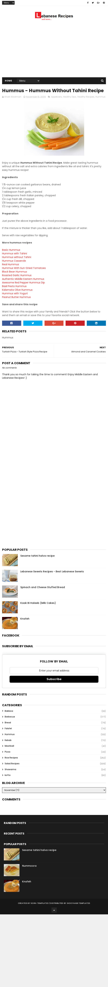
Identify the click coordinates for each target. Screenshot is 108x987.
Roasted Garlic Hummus (16, 282)
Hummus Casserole (14, 268)
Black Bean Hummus (14, 279)
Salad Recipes (12, 770)
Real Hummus (10, 271)
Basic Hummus (11, 257)
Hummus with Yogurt (15, 300)
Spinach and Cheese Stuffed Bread (42, 594)
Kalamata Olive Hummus (17, 297)
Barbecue (10, 723)
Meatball (9, 753)
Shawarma (10, 776)
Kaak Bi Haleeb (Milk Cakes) (38, 610)
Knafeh (24, 626)
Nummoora (29, 873)
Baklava (9, 718)
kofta (7, 782)
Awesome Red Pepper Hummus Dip (23, 290)
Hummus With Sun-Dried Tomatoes (24, 275)
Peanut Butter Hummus (16, 304)
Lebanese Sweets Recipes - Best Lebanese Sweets (52, 578)
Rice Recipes (11, 764)
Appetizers (56, 104)
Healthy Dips (69, 104)
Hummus (100, 104)
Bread (8, 729)
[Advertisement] (54, 50)
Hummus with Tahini (14, 260)
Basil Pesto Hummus (14, 293)
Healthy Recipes (85, 104)
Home (8, 80)
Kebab (8, 747)
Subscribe (54, 686)
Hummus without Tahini (16, 264)
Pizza (7, 759)
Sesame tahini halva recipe (37, 563)
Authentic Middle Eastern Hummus (23, 286)
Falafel (8, 735)
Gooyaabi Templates (78, 910)
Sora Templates (40, 910)
